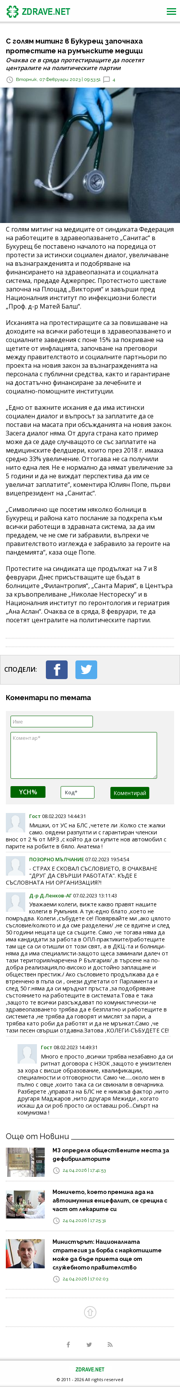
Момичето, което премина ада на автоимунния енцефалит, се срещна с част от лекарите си (109, 1200)
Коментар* (83, 755)
